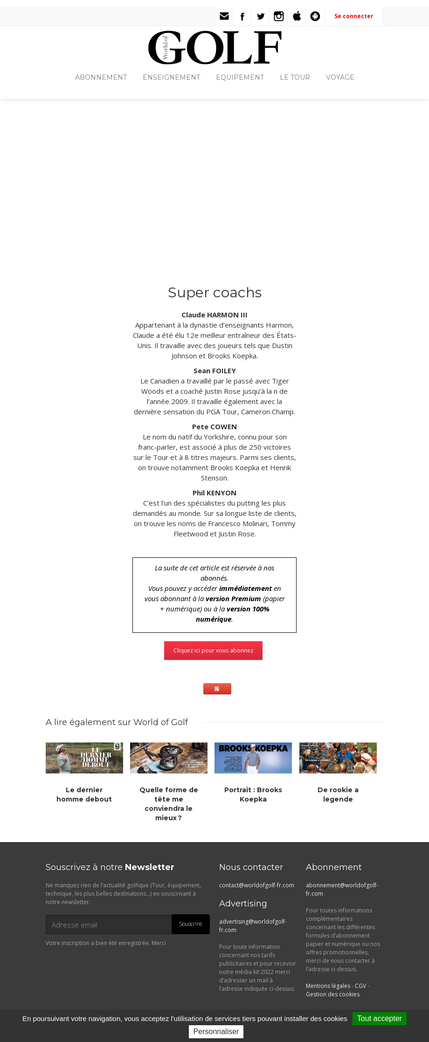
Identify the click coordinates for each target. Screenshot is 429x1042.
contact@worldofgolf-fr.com (256, 885)
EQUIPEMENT (240, 77)
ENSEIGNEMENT (171, 77)
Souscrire (190, 924)
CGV (360, 986)
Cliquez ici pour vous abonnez (213, 650)
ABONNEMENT (101, 77)
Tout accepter (379, 1018)
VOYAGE (340, 77)
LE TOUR (295, 77)
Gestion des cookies (333, 994)
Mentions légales (328, 986)
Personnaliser (216, 1031)
